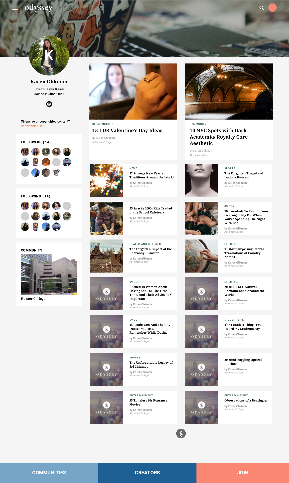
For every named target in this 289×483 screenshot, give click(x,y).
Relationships (102, 124)
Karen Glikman (105, 137)
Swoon (229, 206)
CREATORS (147, 473)
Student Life (234, 319)
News (133, 168)
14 (47, 142)
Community (198, 124)
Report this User (32, 126)
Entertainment (141, 395)
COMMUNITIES (49, 473)
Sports (229, 168)
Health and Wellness (146, 244)
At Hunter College (101, 142)
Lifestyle (231, 244)
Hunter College (33, 298)
